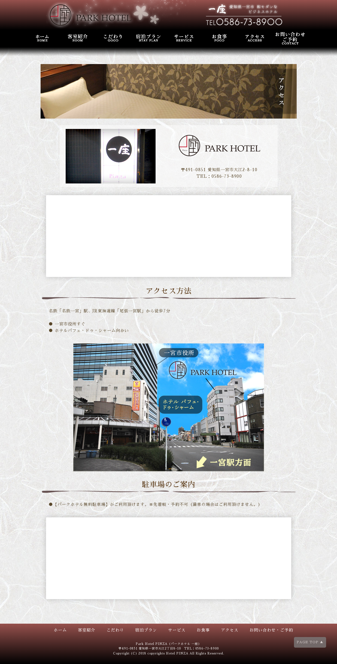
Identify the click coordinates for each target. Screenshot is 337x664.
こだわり (115, 630)
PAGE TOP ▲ (310, 642)
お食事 (203, 630)
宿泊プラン (146, 630)
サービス (177, 630)
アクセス (229, 630)
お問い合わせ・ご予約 (271, 630)
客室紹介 (86, 630)
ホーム (60, 630)
